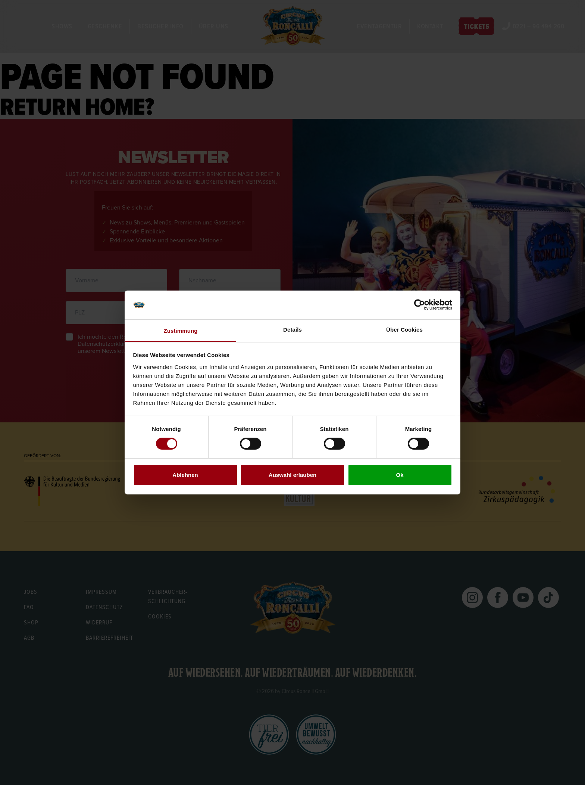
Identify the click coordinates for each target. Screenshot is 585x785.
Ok (399, 475)
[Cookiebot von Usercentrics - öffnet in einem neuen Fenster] (419, 304)
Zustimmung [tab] (181, 331)
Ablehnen (185, 475)
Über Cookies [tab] (404, 329)
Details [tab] (292, 329)
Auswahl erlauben (292, 475)
